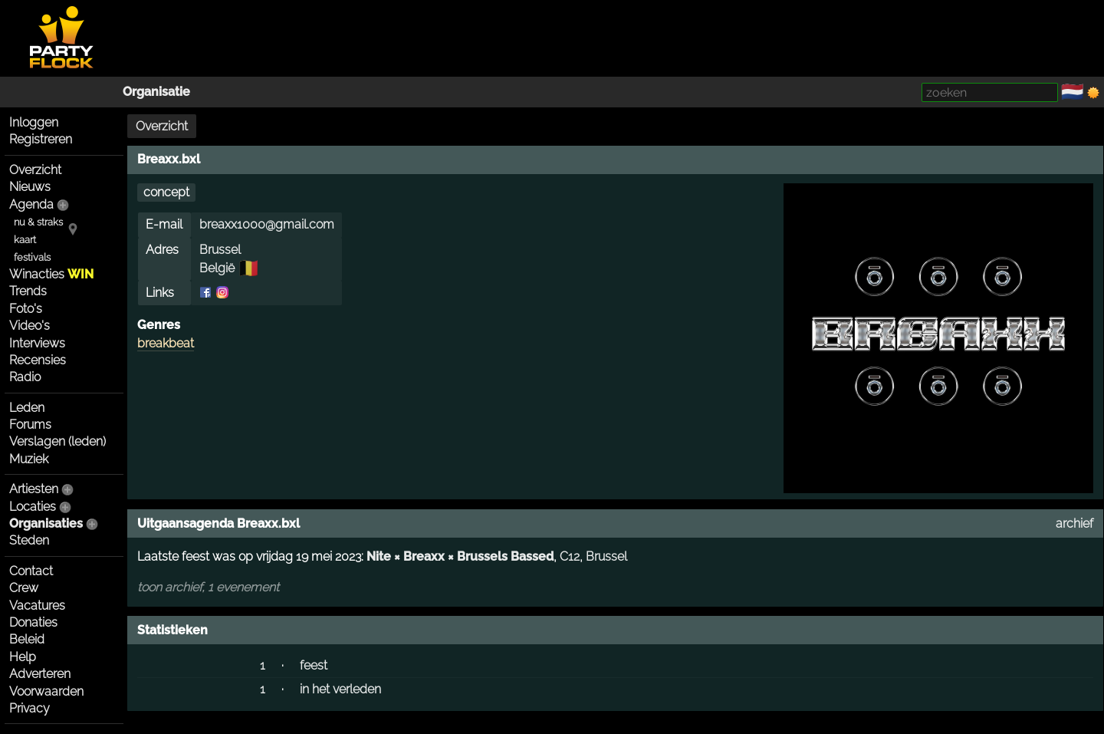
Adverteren (40, 674)
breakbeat (165, 343)
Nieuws (30, 186)
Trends (28, 291)
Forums (30, 424)
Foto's (25, 308)
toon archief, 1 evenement (208, 587)
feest (313, 665)
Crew (23, 588)
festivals (32, 257)
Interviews (37, 343)
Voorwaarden (46, 691)
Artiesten (33, 489)
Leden (26, 407)
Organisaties (46, 523)
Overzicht (35, 170)
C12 (570, 556)
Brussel (220, 249)
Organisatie (156, 91)
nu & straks (38, 222)
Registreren (40, 139)
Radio (25, 377)
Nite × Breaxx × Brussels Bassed (460, 556)
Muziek (28, 459)
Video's (29, 325)
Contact (31, 571)
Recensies (37, 360)
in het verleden (340, 689)
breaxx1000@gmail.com (266, 224)
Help (22, 657)
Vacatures (37, 605)
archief (1074, 523)
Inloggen (33, 122)
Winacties (51, 274)
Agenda (31, 204)
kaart (25, 239)
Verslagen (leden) (57, 441)
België (217, 268)
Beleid (26, 639)
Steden (29, 540)
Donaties (33, 622)
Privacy (29, 708)
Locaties (32, 506)
